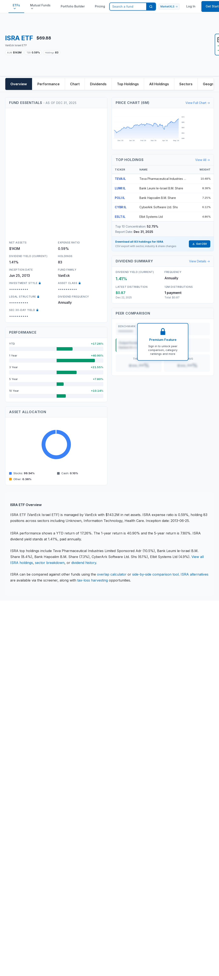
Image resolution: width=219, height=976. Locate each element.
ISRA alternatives (194, 574)
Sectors (185, 84)
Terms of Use (21, 671)
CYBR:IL (120, 207)
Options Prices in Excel (28, 770)
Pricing (100, 6)
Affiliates (17, 789)
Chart (75, 84)
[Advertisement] (137, 44)
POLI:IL (120, 198)
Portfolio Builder (73, 6)
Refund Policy (21, 681)
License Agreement (25, 662)
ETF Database (21, 742)
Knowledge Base (23, 724)
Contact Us (121, 643)
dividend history (83, 563)
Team (116, 653)
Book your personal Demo (133, 714)
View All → (202, 160)
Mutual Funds (40, 6)
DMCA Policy (21, 690)
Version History (124, 733)
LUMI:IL (120, 188)
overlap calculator (111, 574)
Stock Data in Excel (26, 733)
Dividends (98, 84)
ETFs (16, 6)
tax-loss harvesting (92, 580)
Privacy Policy (21, 653)
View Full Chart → (197, 103)
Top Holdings (128, 84)
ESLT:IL (120, 216)
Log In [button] (190, 6)
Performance (48, 84)
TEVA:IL (120, 178)
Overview (18, 84)
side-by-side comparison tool (155, 574)
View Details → (199, 261)
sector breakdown (50, 563)
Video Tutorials (124, 724)
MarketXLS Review (25, 780)
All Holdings (159, 84)
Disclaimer (18, 643)
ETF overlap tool (23, 752)
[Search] (151, 6)
